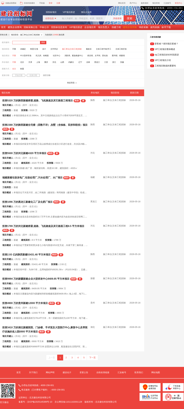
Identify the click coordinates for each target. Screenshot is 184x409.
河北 (54, 62)
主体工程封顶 (120, 49)
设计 (44, 49)
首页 (3, 27)
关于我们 (33, 372)
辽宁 (80, 62)
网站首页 (122, 3)
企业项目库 (90, 27)
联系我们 (138, 372)
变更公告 (84, 372)
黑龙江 (97, 62)
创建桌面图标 (8, 3)
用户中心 (133, 3)
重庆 (46, 62)
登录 (50, 3)
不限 (14, 49)
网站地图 (155, 372)
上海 (38, 62)
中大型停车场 (25, 56)
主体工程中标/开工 (103, 49)
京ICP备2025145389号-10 (39, 402)
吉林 (88, 62)
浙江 (114, 62)
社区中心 (56, 56)
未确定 (23, 49)
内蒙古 (71, 62)
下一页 (92, 357)
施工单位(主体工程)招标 (72, 49)
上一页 (51, 357)
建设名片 (67, 372)
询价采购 (143, 27)
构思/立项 (34, 49)
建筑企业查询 (15, 27)
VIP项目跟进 (69, 12)
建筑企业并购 (130, 27)
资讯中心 (178, 3)
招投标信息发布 (59, 27)
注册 (58, 3)
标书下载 (166, 27)
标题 (22, 69)
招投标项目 (51, 12)
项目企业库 (86, 12)
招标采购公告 (31, 27)
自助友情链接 (102, 372)
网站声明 (50, 372)
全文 (14, 69)
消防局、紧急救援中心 (74, 56)
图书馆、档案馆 (118, 56)
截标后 (89, 49)
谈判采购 (154, 27)
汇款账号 (167, 3)
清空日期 (46, 75)
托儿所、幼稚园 (42, 56)
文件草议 (54, 49)
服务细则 (144, 3)
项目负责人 (103, 27)
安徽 (122, 62)
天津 (30, 62)
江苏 (106, 62)
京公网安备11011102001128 (68, 402)
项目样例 (156, 3)
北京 (22, 62)
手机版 (42, 3)
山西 (62, 62)
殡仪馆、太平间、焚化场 (97, 56)
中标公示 (44, 27)
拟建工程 (116, 27)
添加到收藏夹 (27, 3)
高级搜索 (117, 18)
